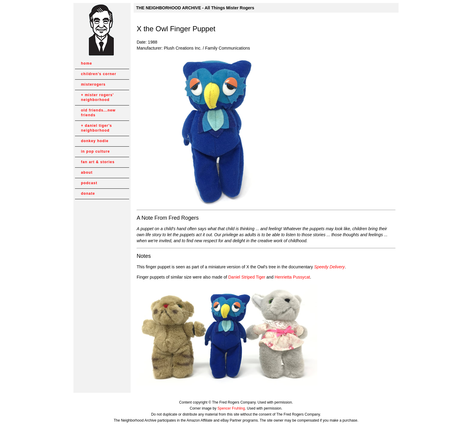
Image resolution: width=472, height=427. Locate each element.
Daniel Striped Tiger (246, 277)
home (86, 63)
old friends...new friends (98, 112)
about (87, 172)
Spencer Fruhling (231, 408)
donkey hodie (95, 141)
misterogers (93, 84)
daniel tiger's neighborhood (96, 128)
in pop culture (95, 151)
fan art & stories (98, 162)
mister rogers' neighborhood (97, 97)
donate (88, 193)
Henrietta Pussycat (292, 277)
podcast (89, 183)
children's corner (98, 74)
